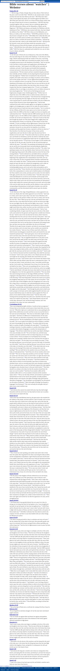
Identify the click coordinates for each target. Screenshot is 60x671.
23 (44, 155)
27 (49, 180)
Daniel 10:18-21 (14, 500)
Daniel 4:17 (13, 639)
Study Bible (4, 667)
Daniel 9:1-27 (13, 53)
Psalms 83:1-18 (14, 11)
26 (36, 174)
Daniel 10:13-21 (14, 474)
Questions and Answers (14, 667)
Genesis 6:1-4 (13, 622)
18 (13, 48)
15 (32, 117)
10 (23, 31)
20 (20, 144)
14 (42, 39)
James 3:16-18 (14, 517)
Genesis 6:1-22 (14, 529)
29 (22, 380)
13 (41, 37)
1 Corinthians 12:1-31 (16, 304)
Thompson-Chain (48, 667)
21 (44, 273)
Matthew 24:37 (14, 605)
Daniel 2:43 (13, 388)
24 (26, 161)
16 (21, 258)
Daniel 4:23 (13, 649)
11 (31, 33)
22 (19, 153)
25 (21, 168)
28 (49, 374)
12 (28, 35)
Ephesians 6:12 (14, 614)
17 (13, 46)
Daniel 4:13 (13, 660)
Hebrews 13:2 (13, 609)
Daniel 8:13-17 (14, 451)
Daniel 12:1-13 (14, 395)
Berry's (55, 667)
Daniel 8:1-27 (13, 190)
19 (23, 140)
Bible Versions (39, 667)
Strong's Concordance (27, 667)
